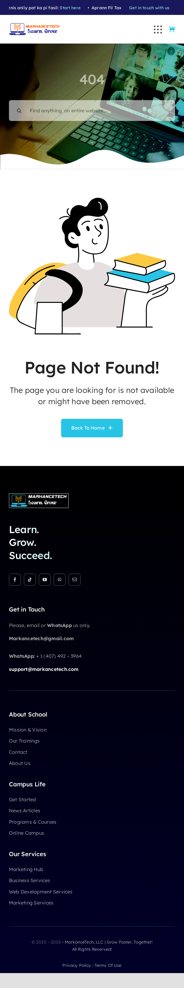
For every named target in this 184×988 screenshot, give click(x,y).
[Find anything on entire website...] (92, 107)
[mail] (75, 580)
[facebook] (15, 580)
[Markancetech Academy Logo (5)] (34, 25)
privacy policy (76, 965)
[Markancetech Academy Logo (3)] (38, 496)
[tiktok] (30, 580)
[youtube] (45, 580)
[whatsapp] (60, 580)
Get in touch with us (152, 7)
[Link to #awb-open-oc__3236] (158, 29)
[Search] (19, 107)
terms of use (108, 965)
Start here (72, 7)
